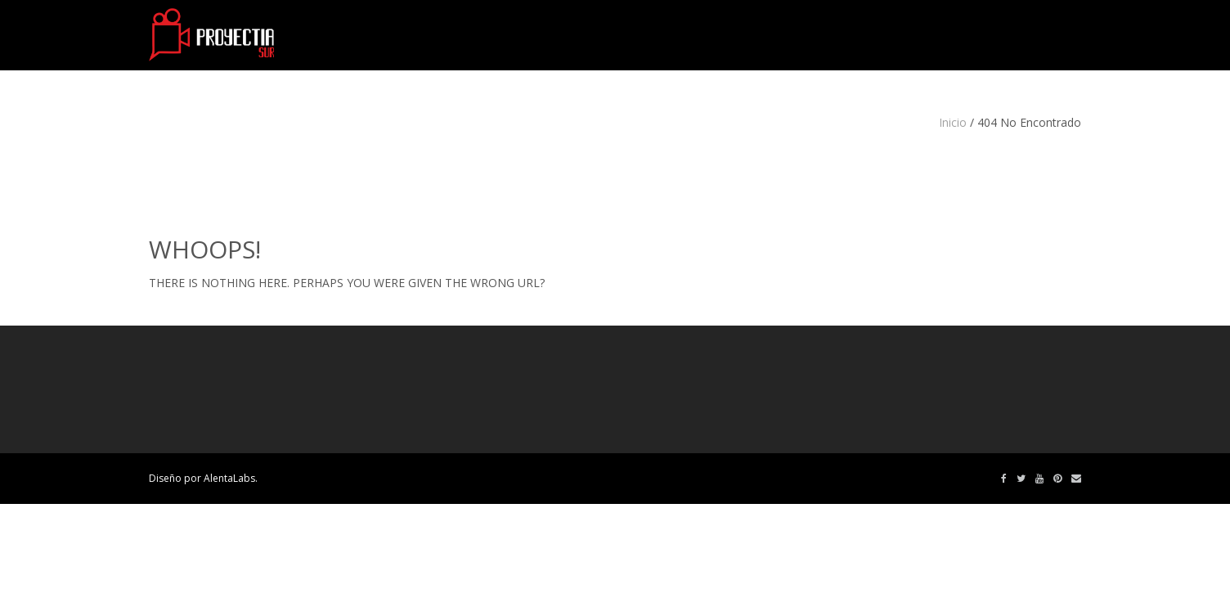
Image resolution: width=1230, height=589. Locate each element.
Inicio (953, 122)
